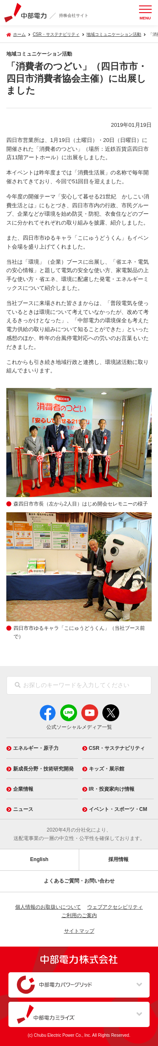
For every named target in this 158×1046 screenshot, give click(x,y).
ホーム (19, 34)
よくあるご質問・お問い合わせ (79, 881)
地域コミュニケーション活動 (113, 34)
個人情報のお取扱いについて (48, 907)
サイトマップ (79, 931)
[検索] (18, 685)
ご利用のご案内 (79, 915)
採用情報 (118, 859)
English (39, 859)
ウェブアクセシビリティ (115, 907)
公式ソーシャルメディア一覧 (79, 727)
